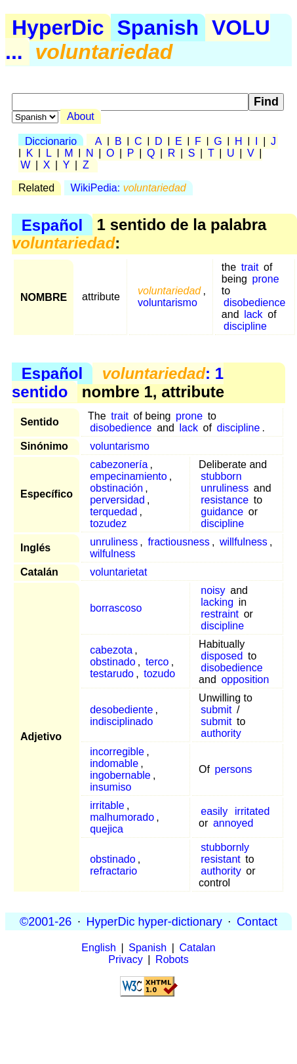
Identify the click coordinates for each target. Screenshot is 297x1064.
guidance (222, 511)
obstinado (112, 661)
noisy (213, 590)
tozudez (108, 523)
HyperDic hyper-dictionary (154, 921)
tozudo (159, 673)
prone (265, 279)
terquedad (113, 511)
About (80, 116)
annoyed (233, 823)
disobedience (254, 302)
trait (250, 267)
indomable (114, 763)
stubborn (221, 476)
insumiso (110, 787)
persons (233, 769)
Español (52, 224)
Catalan (198, 947)
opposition (245, 679)
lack (253, 314)
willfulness (243, 541)
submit (216, 709)
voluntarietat (118, 572)
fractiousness (178, 541)
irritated (252, 811)
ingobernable (120, 775)
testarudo (112, 673)
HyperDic (58, 27)
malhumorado (122, 817)
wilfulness (112, 553)
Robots (172, 959)
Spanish (158, 27)
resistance (224, 499)
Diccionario (51, 141)
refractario (113, 871)
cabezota (111, 650)
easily (214, 811)
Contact (257, 921)
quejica (106, 829)
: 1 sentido (118, 383)
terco (157, 661)
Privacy (125, 959)
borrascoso (116, 608)
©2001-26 (45, 921)
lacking (217, 602)
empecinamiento (128, 476)
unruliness (224, 488)
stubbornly (225, 847)
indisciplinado (121, 721)
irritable (107, 805)
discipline (245, 326)
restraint (220, 614)
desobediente (121, 709)
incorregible (117, 751)
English (98, 947)
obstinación (116, 488)
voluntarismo (167, 302)
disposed (222, 655)
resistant (220, 859)
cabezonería (119, 464)
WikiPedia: (128, 187)
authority (221, 733)
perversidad (117, 499)
